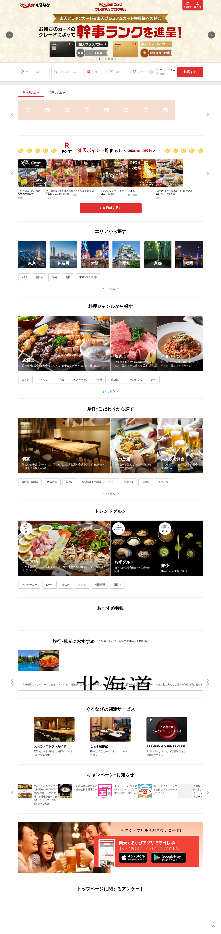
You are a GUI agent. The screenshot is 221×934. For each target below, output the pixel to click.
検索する (190, 72)
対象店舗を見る (110, 208)
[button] (96, 59)
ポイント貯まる (165, 69)
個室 (160, 73)
